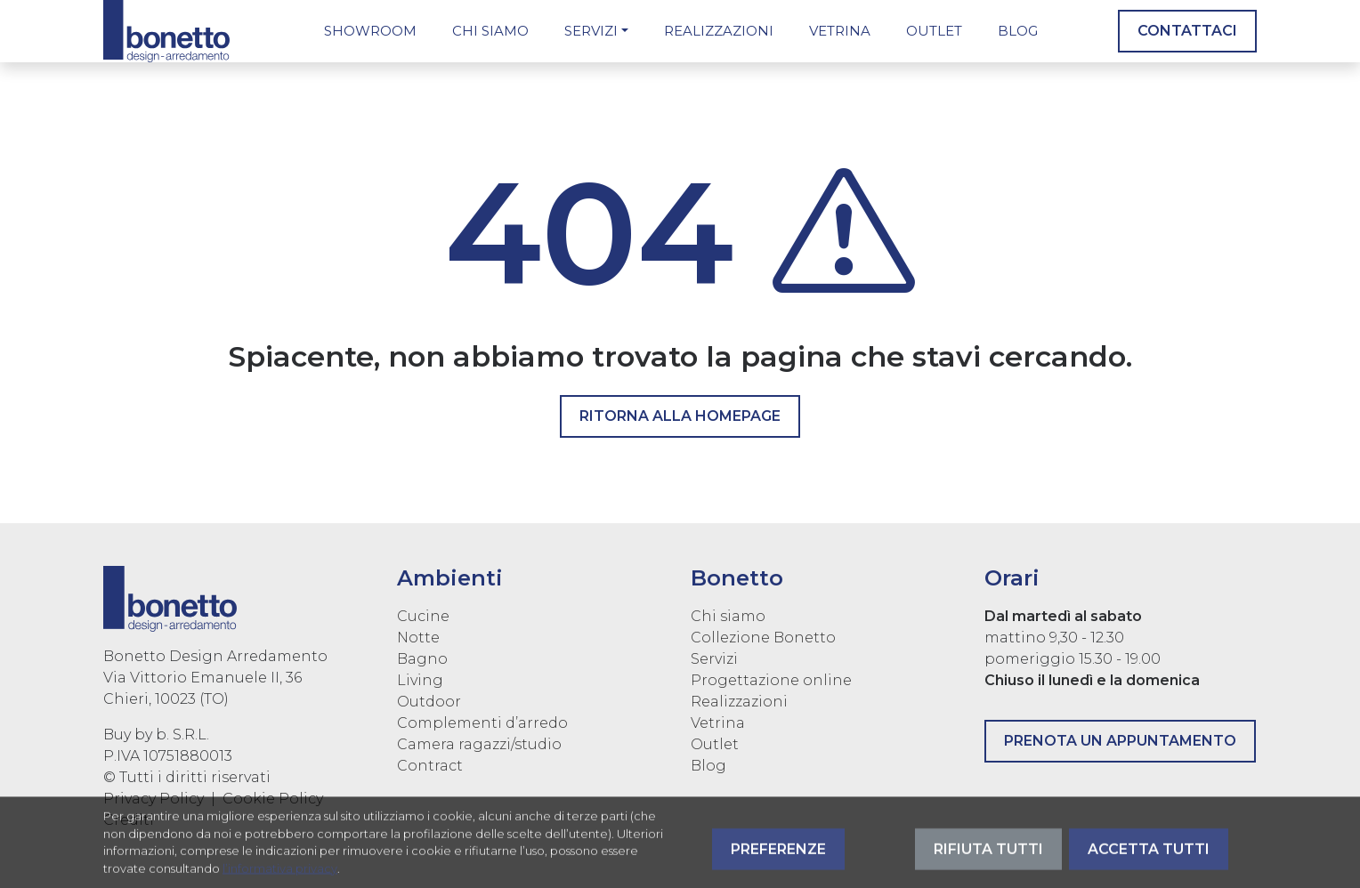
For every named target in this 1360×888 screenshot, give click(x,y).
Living (420, 680)
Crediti (128, 819)
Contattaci (1187, 30)
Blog (1018, 30)
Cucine (423, 616)
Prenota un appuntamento (1120, 740)
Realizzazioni (718, 30)
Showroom (370, 30)
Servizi (591, 30)
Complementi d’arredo (482, 722)
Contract (430, 765)
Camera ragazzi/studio (479, 744)
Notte (418, 637)
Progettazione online (771, 680)
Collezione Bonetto (763, 637)
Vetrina (839, 30)
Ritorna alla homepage (680, 416)
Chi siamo (490, 30)
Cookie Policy (273, 798)
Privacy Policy (153, 798)
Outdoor (429, 701)
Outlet (934, 30)
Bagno (422, 658)
